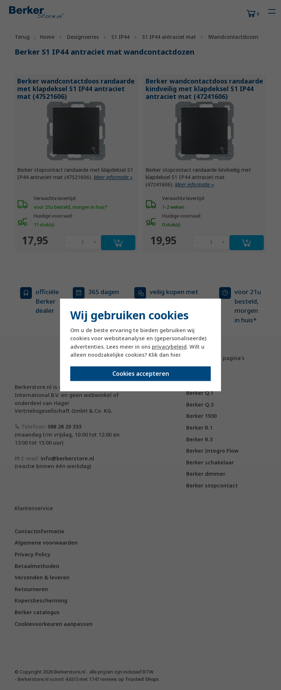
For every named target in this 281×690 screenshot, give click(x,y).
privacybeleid (169, 346)
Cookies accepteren (140, 374)
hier (175, 354)
